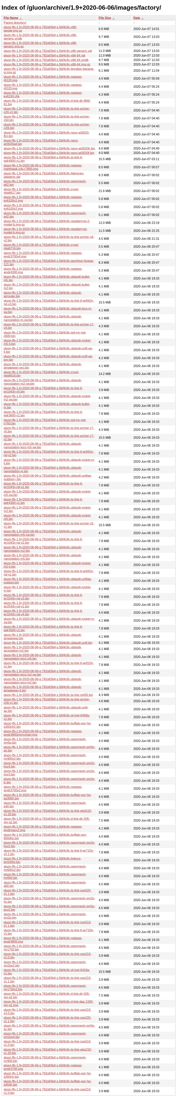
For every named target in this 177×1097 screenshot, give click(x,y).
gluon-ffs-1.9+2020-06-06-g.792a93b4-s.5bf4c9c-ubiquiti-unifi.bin (48, 642)
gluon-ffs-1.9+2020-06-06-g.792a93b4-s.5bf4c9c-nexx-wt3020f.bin (49, 153)
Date (136, 18)
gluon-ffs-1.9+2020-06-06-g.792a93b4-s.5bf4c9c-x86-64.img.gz (47, 64)
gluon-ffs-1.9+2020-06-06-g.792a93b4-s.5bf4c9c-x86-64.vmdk (46, 60)
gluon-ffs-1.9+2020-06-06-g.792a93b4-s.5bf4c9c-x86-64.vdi (44, 55)
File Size (105, 18)
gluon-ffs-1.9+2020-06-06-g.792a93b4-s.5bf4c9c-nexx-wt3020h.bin (49, 148)
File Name (11, 18)
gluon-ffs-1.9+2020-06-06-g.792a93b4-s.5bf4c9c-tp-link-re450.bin (48, 695)
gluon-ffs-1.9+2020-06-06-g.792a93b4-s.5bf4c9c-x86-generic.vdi (48, 51)
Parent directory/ (15, 22)
